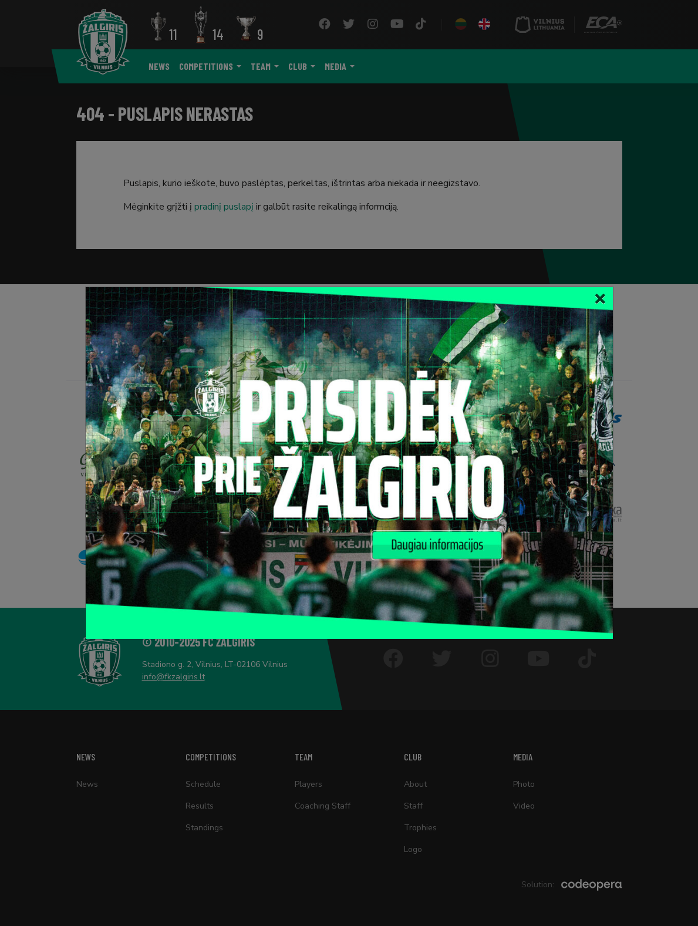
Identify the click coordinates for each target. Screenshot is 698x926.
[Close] (600, 299)
